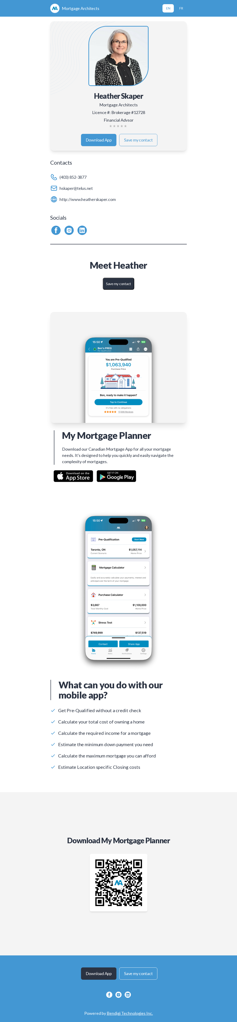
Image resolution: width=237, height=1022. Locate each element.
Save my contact (138, 139)
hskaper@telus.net (76, 188)
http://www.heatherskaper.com (87, 199)
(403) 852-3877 (73, 177)
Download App (99, 139)
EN (168, 8)
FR (181, 8)
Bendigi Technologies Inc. (130, 1013)
